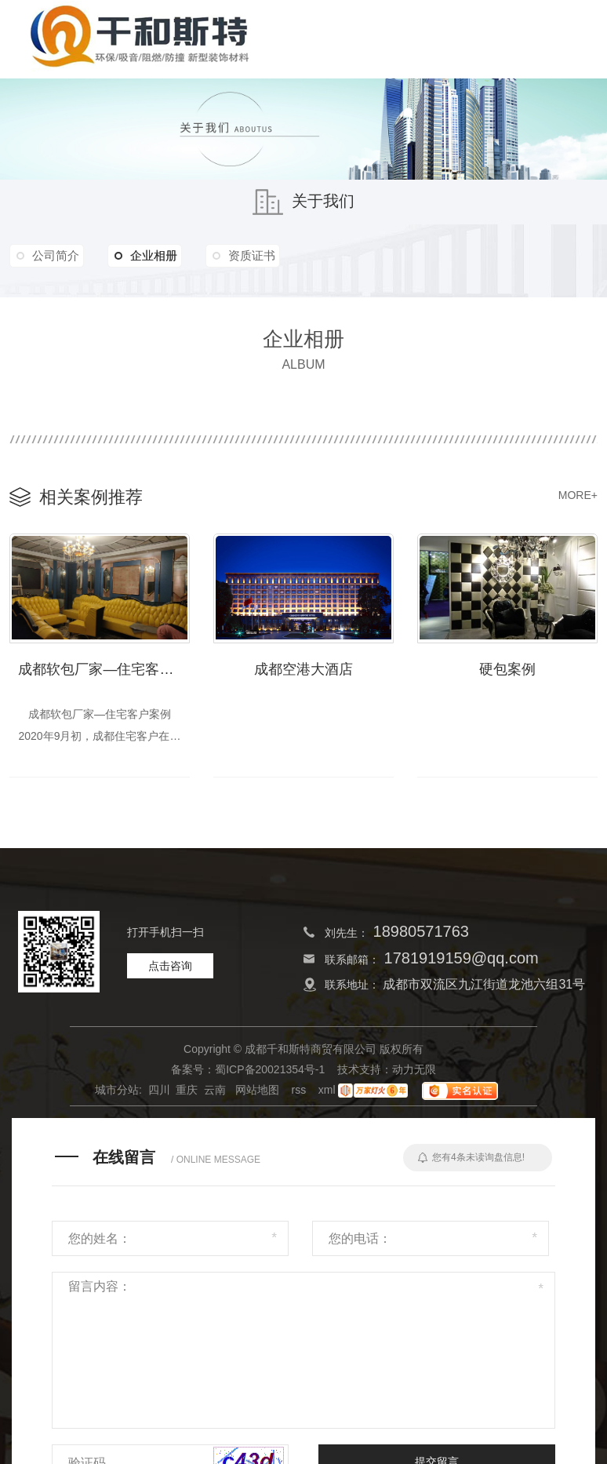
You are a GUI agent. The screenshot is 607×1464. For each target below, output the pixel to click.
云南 (215, 1093)
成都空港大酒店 (303, 667)
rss (299, 1093)
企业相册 (153, 256)
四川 (159, 1093)
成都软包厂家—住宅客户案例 (104, 667)
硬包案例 (507, 667)
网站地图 (257, 1093)
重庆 (187, 1093)
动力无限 (414, 1072)
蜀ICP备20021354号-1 (270, 1072)
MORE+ (578, 495)
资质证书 (263, 255)
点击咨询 (170, 969)
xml (327, 1093)
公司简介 (58, 255)
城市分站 (117, 1093)
